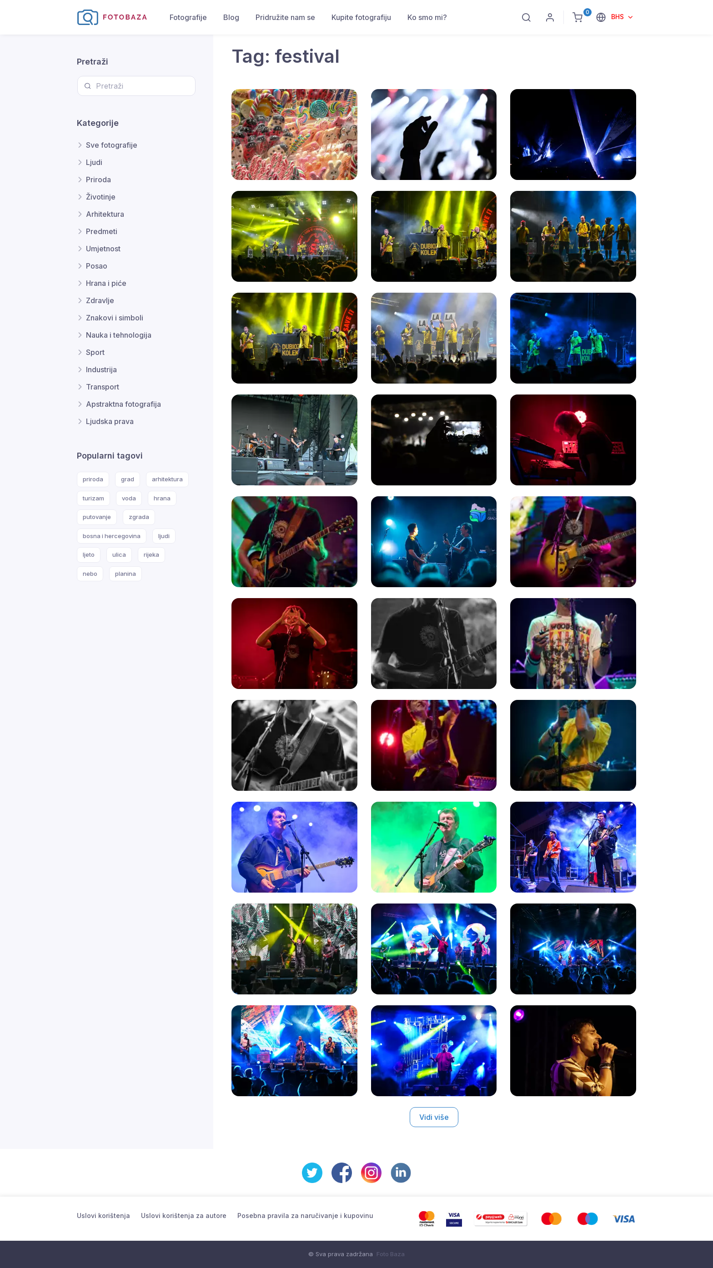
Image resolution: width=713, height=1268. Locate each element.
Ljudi (94, 162)
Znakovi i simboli (114, 317)
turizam (93, 498)
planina (125, 573)
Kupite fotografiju (361, 17)
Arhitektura (105, 214)
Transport (102, 386)
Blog (231, 17)
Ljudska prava (110, 421)
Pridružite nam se (285, 17)
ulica (119, 554)
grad (127, 479)
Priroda (98, 179)
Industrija (101, 369)
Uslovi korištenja (103, 1215)
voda (129, 498)
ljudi (164, 535)
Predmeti (101, 231)
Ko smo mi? (427, 17)
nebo (90, 573)
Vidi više (434, 1117)
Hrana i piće (106, 283)
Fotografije (188, 17)
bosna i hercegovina (112, 535)
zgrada (139, 516)
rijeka (151, 554)
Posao (96, 265)
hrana (162, 498)
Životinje (100, 196)
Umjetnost (103, 248)
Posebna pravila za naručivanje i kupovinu (305, 1215)
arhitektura (167, 479)
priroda (93, 479)
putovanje (97, 516)
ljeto (89, 554)
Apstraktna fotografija (123, 404)
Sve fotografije (111, 145)
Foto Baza (391, 1254)
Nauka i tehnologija (118, 334)
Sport (95, 352)
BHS (618, 16)
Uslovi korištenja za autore (183, 1215)
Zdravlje (100, 300)
